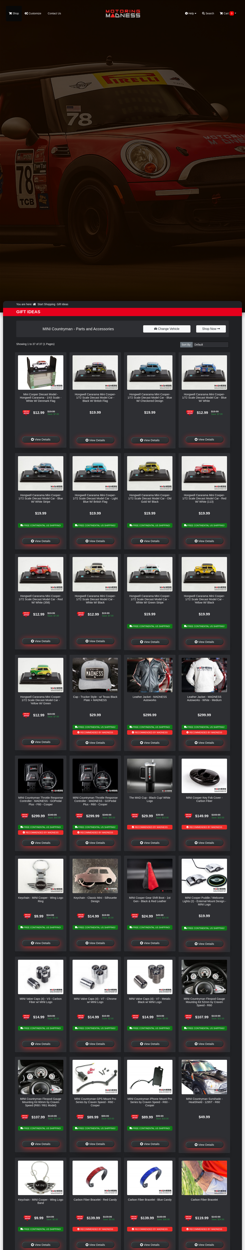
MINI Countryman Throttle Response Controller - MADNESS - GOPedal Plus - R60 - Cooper (95, 801)
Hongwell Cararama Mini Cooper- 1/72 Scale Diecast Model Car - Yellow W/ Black (204, 599)
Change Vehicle (167, 328)
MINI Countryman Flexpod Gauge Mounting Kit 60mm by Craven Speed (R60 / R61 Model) (40, 1102)
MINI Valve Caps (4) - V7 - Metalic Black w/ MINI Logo (150, 1000)
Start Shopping (46, 304)
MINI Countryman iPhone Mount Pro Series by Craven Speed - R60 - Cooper (150, 1102)
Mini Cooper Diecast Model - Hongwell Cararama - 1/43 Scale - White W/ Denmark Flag (40, 398)
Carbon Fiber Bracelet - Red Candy (95, 1199)
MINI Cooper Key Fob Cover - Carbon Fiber (204, 799)
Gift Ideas (62, 304)
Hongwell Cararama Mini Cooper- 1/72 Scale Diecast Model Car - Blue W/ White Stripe (41, 498)
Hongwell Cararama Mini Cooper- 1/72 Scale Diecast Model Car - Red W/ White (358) (41, 599)
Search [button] (208, 13)
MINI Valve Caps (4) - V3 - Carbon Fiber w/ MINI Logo (41, 1000)
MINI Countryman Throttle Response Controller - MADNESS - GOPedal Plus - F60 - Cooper (40, 801)
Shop (14, 13)
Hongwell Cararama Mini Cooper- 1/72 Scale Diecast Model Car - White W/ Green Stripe (149, 599)
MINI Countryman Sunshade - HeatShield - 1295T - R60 (204, 1100)
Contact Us (54, 13)
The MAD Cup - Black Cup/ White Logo (149, 799)
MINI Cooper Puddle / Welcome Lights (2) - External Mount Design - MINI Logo (204, 901)
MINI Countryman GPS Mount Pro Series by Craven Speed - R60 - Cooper (95, 1102)
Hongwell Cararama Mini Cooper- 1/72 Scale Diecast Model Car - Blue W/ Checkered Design (150, 398)
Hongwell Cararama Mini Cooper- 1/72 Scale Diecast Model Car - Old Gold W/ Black (150, 498)
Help (191, 13)
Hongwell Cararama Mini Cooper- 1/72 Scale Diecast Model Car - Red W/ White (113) (204, 498)
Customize (33, 13)
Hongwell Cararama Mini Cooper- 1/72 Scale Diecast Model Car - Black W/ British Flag (95, 398)
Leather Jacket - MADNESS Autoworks (150, 698)
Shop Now (211, 328)
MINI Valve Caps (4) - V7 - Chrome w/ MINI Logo (95, 1000)
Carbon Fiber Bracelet (204, 1199)
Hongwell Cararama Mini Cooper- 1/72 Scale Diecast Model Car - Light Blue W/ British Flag (95, 498)
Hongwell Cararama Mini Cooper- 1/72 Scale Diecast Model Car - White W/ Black (95, 599)
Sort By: (186, 344)
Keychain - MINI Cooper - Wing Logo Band (40, 1201)
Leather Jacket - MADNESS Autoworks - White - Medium (204, 698)
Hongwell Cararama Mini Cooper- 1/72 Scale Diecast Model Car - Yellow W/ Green (40, 700)
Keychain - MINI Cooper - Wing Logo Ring (40, 899)
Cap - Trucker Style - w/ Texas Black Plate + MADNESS (95, 698)
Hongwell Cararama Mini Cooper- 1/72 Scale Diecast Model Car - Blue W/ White (204, 398)
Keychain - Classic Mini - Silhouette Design (95, 899)
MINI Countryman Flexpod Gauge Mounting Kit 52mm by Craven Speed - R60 (204, 1002)
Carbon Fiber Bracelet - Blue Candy (150, 1199)
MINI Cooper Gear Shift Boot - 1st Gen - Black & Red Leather (150, 899)
